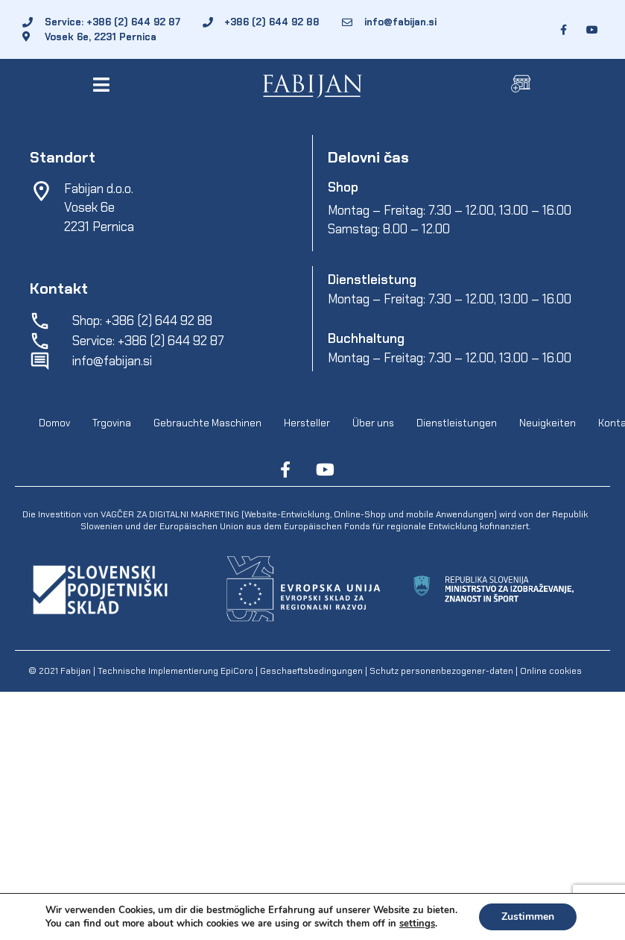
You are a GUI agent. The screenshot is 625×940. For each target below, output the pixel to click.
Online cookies (550, 671)
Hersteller (307, 423)
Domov (54, 423)
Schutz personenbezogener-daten (441, 671)
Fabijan (75, 671)
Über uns (373, 423)
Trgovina (111, 423)
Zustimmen (527, 916)
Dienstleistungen (456, 423)
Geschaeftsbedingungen (312, 671)
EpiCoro (237, 671)
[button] (104, 85)
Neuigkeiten (547, 423)
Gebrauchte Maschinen (207, 423)
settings (417, 923)
